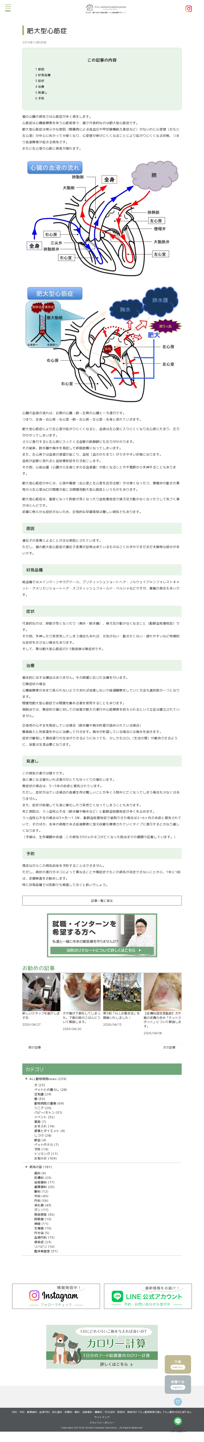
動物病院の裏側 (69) (49, 1103)
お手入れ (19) (44, 1126)
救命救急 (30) (44, 1214)
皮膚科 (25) (43, 1177)
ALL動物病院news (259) (48, 1078)
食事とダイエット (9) (49, 1130)
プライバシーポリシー (102, 1433)
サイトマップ (102, 1427)
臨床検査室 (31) (46, 1251)
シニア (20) (43, 1108)
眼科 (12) (41, 1191)
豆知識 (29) (43, 1094)
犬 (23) (39, 1085)
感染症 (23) (43, 1242)
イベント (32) (44, 1117)
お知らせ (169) (45, 1158)
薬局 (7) (40, 1121)
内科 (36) (41, 1200)
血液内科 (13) (44, 1237)
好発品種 (43, 75)
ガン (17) (41, 1209)
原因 (39, 69)
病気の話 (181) (40, 1166)
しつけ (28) (43, 1135)
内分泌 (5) (41, 1232)
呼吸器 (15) (43, 1219)
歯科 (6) (40, 1173)
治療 (39, 86)
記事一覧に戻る (102, 900)
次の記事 (169, 1047)
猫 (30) (39, 1098)
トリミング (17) (46, 1153)
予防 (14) (41, 1149)
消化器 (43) (43, 1205)
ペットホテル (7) (46, 1144)
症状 (39, 80)
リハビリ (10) (44, 1246)
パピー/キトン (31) (48, 1112)
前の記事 (34, 1047)
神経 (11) (41, 1223)
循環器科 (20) (44, 1186)
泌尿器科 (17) (44, 1182)
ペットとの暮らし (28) (50, 1089)
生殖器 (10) (43, 1228)
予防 (39, 98)
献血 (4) (40, 1140)
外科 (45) (41, 1196)
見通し (41, 92)
